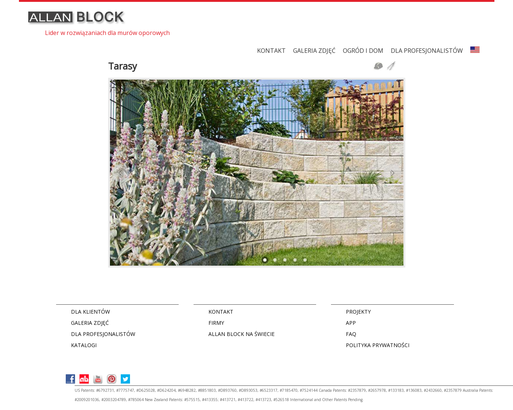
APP (351, 322)
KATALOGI (84, 345)
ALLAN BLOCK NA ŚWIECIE (241, 333)
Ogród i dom (363, 51)
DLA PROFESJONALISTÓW (427, 51)
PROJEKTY (358, 311)
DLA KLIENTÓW (90, 311)
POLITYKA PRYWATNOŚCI (377, 345)
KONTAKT (271, 51)
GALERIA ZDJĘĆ (314, 51)
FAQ (351, 333)
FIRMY (216, 322)
